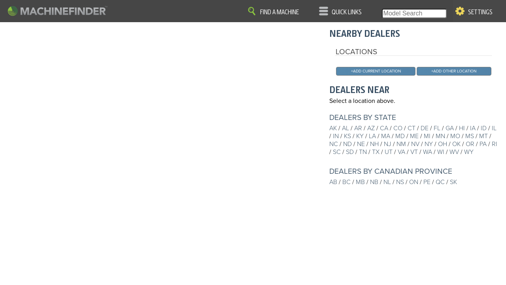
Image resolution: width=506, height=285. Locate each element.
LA (372, 136)
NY (429, 144)
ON (413, 182)
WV (454, 152)
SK (453, 182)
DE (425, 128)
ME (414, 136)
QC (440, 182)
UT (389, 152)
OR (470, 144)
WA (427, 152)
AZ (371, 128)
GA (450, 128)
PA (483, 144)
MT (483, 136)
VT (414, 152)
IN (336, 136)
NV (415, 144)
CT (411, 128)
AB (333, 182)
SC (337, 152)
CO (397, 128)
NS (400, 182)
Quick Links (347, 12)
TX (376, 152)
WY (469, 152)
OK (456, 144)
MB (360, 182)
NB (374, 182)
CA (384, 128)
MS (469, 136)
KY (360, 136)
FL (437, 128)
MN (440, 136)
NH (374, 144)
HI (462, 128)
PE (426, 182)
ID (484, 128)
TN (363, 152)
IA (473, 128)
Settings (480, 12)
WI (440, 152)
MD (400, 136)
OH (442, 144)
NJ (387, 144)
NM (401, 144)
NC (333, 144)
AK (333, 128)
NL (387, 182)
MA (385, 136)
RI (494, 144)
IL (494, 128)
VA (401, 152)
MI (427, 136)
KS (347, 136)
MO (455, 136)
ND (347, 144)
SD (350, 152)
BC (346, 182)
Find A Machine (279, 12)
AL (345, 128)
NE (361, 144)
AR (358, 128)
